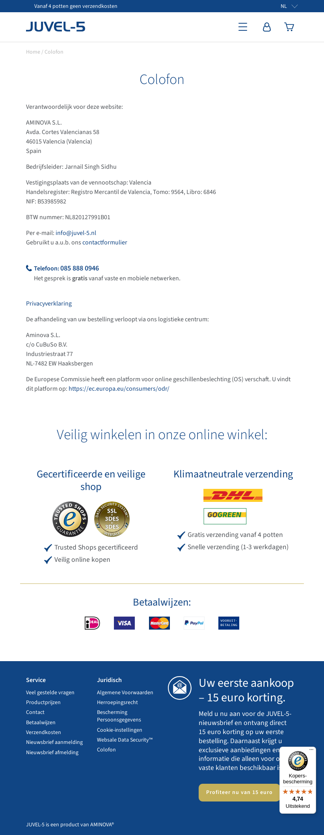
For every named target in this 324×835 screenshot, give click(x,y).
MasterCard (159, 623)
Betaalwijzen (41, 723)
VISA (124, 623)
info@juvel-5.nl (76, 233)
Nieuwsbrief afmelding (52, 753)
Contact (35, 712)
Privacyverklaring (49, 303)
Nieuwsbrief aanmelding (54, 742)
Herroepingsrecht (117, 702)
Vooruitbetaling (228, 623)
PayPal (194, 623)
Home (33, 52)
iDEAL (92, 623)
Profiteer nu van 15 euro (239, 792)
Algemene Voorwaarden (125, 693)
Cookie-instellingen (119, 730)
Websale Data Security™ (125, 740)
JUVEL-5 (55, 27)
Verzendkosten (43, 732)
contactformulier (104, 242)
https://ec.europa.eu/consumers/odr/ (119, 388)
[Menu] (311, 751)
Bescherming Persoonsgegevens (119, 716)
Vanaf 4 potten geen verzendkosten (75, 6)
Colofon (106, 750)
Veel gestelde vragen (50, 693)
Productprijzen (43, 702)
